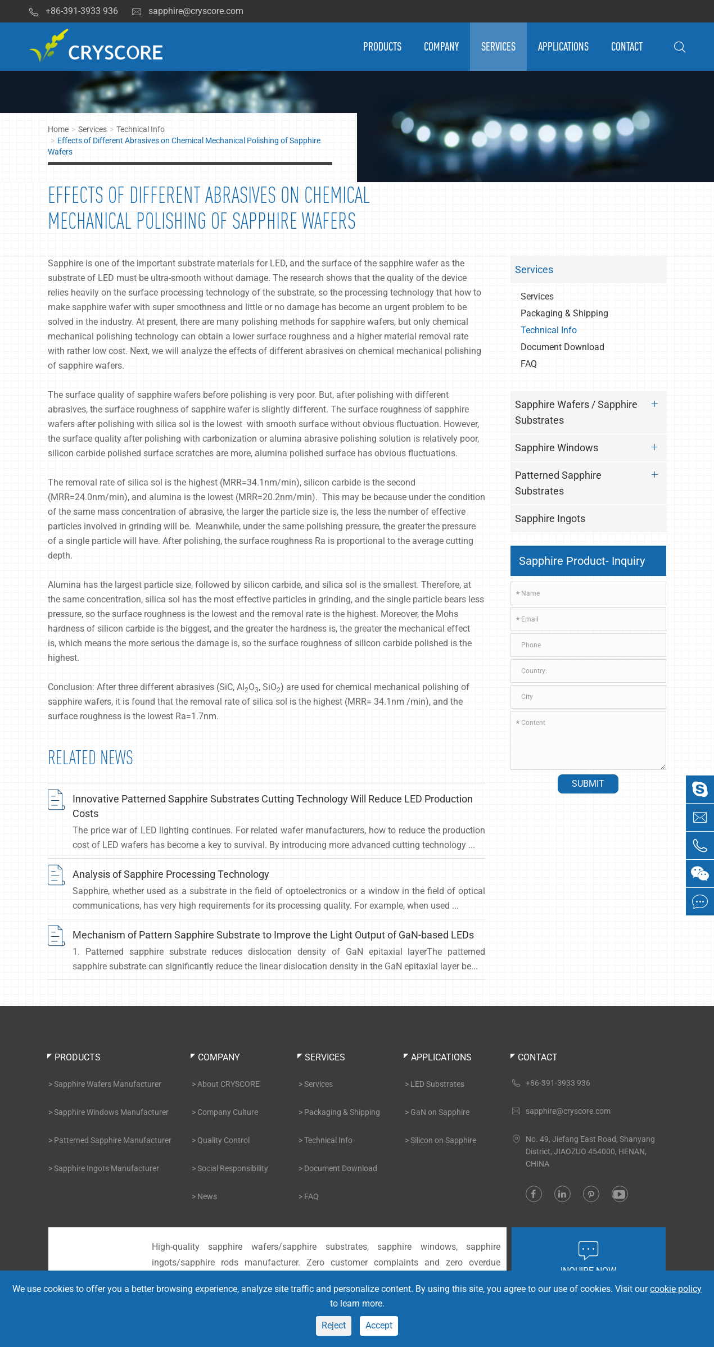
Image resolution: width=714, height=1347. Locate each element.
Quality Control (223, 1140)
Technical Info (140, 129)
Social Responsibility (232, 1168)
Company (441, 46)
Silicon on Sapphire (443, 1140)
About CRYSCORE (228, 1084)
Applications (563, 46)
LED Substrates (437, 1084)
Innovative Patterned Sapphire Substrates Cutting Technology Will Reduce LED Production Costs (273, 806)
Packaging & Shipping (564, 313)
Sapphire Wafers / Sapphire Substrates (589, 410)
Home (58, 129)
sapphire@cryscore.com (187, 11)
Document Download (562, 347)
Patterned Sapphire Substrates (589, 481)
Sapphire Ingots (550, 518)
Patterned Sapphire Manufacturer (112, 1140)
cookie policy (676, 1288)
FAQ (529, 364)
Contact (627, 46)
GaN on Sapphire (439, 1112)
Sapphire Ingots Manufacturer (106, 1168)
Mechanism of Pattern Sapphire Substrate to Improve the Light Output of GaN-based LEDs (273, 935)
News (207, 1196)
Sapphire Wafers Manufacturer (107, 1084)
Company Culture (227, 1112)
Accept (378, 1325)
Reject (334, 1325)
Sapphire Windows (589, 447)
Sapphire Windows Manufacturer (111, 1112)
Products (382, 46)
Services (498, 46)
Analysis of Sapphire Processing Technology (171, 874)
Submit (588, 783)
